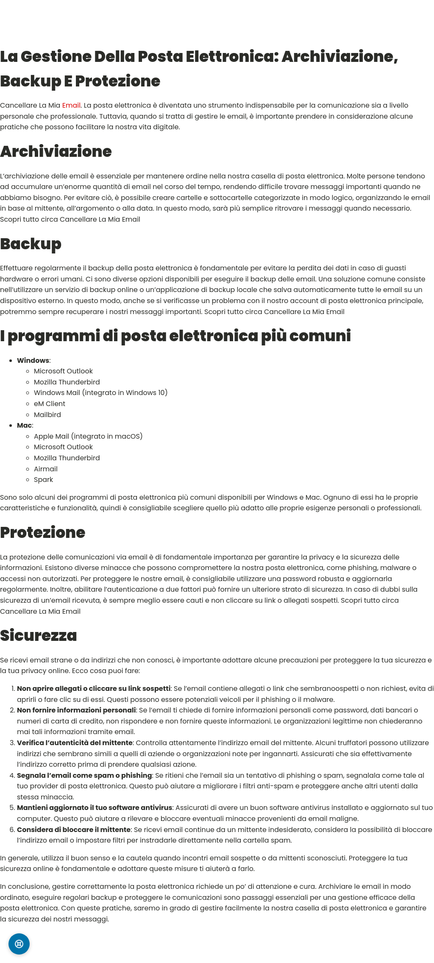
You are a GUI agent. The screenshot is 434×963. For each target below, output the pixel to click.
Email (71, 105)
